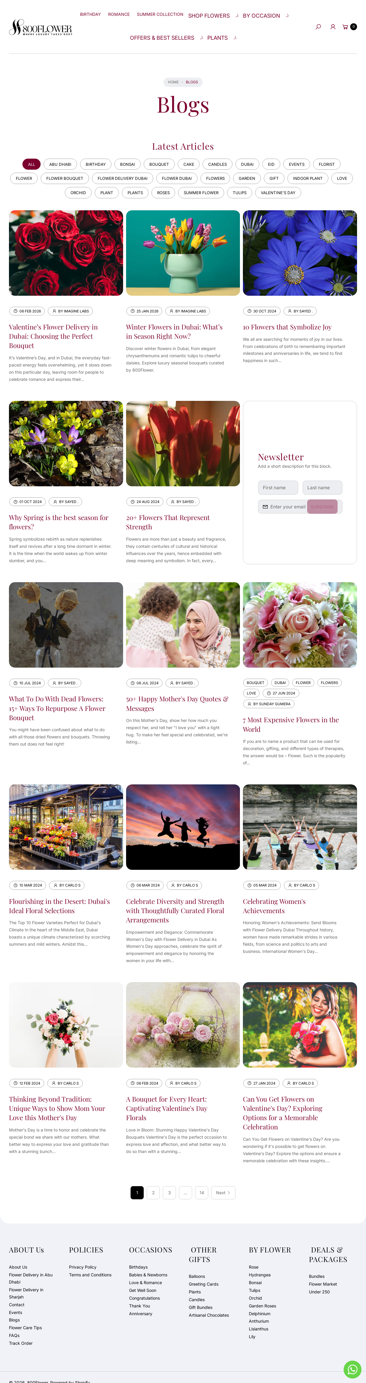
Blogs (14, 1309)
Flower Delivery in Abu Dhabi (31, 1267)
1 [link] (137, 1181)
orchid (83, 179)
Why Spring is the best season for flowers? (57, 509)
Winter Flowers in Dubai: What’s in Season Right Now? (172, 318)
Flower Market (323, 1272)
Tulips (254, 1279)
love (53, 179)
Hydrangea (260, 1263)
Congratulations (144, 1287)
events (304, 149)
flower (26, 164)
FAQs (14, 1324)
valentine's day (299, 179)
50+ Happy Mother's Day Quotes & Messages (165, 691)
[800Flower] (40, 18)
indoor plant (329, 164)
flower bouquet (70, 164)
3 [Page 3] (169, 1181)
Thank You (139, 1294)
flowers (230, 164)
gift (293, 164)
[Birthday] (94, 12)
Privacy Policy (83, 1255)
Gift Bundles (200, 1296)
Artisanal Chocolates (209, 1304)
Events (15, 1301)
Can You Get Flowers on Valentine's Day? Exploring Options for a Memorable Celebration (286, 1101)
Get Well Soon (142, 1279)
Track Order (21, 1332)
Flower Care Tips (25, 1316)
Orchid (255, 1287)
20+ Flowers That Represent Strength (171, 509)
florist (336, 149)
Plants (195, 1280)
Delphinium (259, 1302)
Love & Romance (145, 1271)
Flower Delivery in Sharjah (26, 1282)
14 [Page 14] (202, 1181)
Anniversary (140, 1302)
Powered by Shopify (70, 1371)
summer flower (216, 179)
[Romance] (126, 12)
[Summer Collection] (171, 12)
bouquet (158, 149)
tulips (257, 179)
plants (144, 179)
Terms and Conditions (90, 1263)
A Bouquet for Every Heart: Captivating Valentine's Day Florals (170, 1097)
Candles (197, 1288)
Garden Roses (262, 1294)
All (22, 149)
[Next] (223, 1182)
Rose (253, 1255)
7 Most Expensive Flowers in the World (288, 712)
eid (277, 149)
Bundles (316, 1265)
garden (264, 164)
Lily (252, 1325)
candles (220, 149)
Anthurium (259, 1310)
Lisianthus (258, 1318)
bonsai (124, 149)
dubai (251, 149)
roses (175, 179)
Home (173, 66)
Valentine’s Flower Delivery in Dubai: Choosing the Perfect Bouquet (57, 323)
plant (114, 179)
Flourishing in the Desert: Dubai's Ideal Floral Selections (57, 894)
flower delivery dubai (131, 164)
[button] (223, 12)
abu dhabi (52, 149)
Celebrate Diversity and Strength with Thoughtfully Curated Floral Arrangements (173, 899)
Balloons (197, 1265)
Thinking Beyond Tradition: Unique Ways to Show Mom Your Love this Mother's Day (54, 1097)
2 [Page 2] (153, 1181)
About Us (18, 1255)
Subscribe (326, 495)
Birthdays (138, 1255)
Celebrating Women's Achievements (277, 894)
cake (189, 149)
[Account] (331, 19)
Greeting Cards (203, 1272)
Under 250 (319, 1280)
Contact (16, 1293)
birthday (89, 149)
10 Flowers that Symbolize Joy (291, 314)
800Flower (37, 1371)
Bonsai (255, 1271)
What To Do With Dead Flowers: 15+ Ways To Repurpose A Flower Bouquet (60, 696)
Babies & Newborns (148, 1263)
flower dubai (189, 164)
